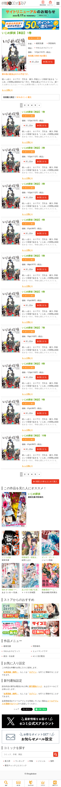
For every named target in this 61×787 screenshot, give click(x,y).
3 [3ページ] (28, 105)
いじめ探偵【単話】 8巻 (33, 363)
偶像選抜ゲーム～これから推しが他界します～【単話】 (50, 590)
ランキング (19, 761)
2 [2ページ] (24, 105)
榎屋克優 (39, 43)
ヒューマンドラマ (40, 651)
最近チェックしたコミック (16, 765)
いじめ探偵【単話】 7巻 (33, 327)
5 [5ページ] (35, 105)
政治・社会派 (8, 656)
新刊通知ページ (35, 686)
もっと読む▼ (7, 90)
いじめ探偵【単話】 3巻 (33, 184)
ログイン (50, 3)
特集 (31, 761)
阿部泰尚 (52, 43)
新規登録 (43, 3)
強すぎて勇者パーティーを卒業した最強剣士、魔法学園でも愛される (10, 590)
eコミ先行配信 (39, 656)
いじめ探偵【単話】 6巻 (33, 291)
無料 (52, 761)
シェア (16, 709)
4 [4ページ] (31, 105)
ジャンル (41, 761)
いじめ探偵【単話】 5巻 (33, 255)
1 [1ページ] (21, 105)
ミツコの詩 (6, 557)
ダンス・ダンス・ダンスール (50, 557)
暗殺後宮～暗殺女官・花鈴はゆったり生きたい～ (30, 557)
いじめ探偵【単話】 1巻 (33, 112)
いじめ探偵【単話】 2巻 (33, 148)
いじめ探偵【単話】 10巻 (34, 435)
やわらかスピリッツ (44, 48)
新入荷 (7, 761)
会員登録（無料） (11, 672)
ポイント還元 (35, 38)
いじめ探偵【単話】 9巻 (33, 399)
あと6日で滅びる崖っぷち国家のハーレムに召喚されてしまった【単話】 (30, 590)
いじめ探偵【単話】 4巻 (33, 220)
